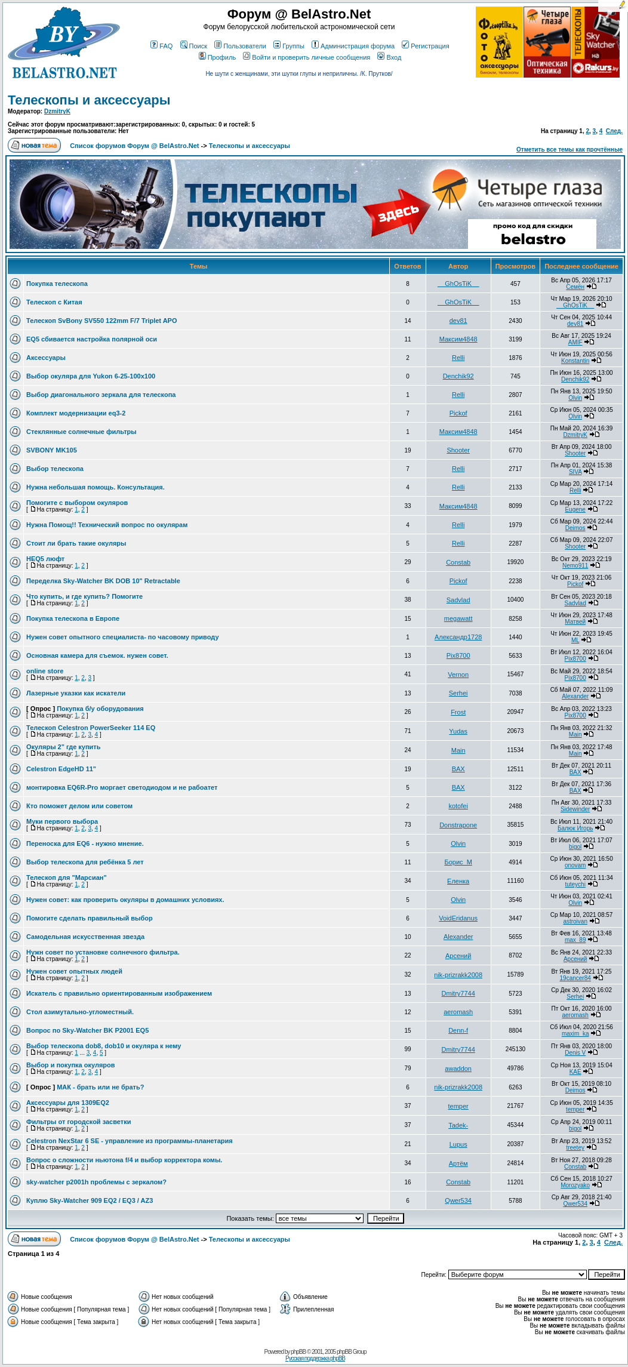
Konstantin (575, 361)
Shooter (458, 450)
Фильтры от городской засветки (78, 1121)
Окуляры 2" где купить (63, 746)
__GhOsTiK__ (458, 283)
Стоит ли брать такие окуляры (76, 543)
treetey (575, 1147)
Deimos (575, 528)
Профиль (217, 57)
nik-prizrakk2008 (458, 974)
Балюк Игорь (575, 828)
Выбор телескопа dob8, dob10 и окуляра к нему (103, 1045)
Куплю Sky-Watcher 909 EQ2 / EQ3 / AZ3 (89, 1200)
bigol (575, 846)
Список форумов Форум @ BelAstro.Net (134, 145)
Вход (389, 57)
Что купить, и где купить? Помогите (84, 596)
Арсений (458, 955)
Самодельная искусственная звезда (85, 936)
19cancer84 (575, 978)
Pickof (458, 413)
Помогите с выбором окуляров (77, 502)
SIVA (575, 472)
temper (458, 1106)
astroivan (575, 921)
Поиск (193, 46)
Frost (458, 712)
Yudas (458, 731)
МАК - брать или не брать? (100, 1087)
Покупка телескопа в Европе (72, 618)
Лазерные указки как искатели (75, 693)
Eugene (575, 509)
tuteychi (575, 884)
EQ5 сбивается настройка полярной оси (91, 339)
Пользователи (240, 46)
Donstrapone (458, 825)
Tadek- (458, 1125)
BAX (458, 768)
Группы (288, 46)
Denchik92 (458, 376)
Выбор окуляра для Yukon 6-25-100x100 (90, 376)
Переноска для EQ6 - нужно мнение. (85, 843)
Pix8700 (458, 655)
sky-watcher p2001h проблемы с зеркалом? (96, 1182)
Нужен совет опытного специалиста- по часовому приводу (122, 637)
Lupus (458, 1144)
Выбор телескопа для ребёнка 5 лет (85, 862)
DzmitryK (57, 111)
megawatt (458, 618)
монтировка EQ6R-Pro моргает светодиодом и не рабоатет (121, 787)
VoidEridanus (458, 918)
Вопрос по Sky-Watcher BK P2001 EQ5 (87, 1030)
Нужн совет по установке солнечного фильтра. (103, 952)
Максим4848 (458, 339)
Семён (575, 287)
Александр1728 (458, 637)
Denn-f (458, 1030)
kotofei (457, 805)
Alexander (575, 696)
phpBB (298, 1351)
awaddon (458, 1068)
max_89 (575, 940)
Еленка (458, 881)
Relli (458, 357)
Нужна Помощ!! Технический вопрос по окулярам (106, 524)
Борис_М (458, 862)
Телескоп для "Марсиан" (66, 877)
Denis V (575, 1052)
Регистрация (425, 46)
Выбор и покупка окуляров (70, 1065)
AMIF (575, 342)
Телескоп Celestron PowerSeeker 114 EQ (90, 727)
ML (575, 640)
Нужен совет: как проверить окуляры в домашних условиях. (125, 899)
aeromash (458, 1011)
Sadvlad (458, 600)
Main (575, 734)
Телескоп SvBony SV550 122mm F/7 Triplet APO (101, 320)
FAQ (161, 46)
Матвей (575, 621)
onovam (575, 865)
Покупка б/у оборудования (100, 708)
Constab (458, 562)
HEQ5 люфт (45, 558)
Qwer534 (458, 1200)
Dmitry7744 (458, 993)
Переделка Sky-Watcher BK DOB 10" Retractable (103, 580)
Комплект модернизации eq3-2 (75, 413)
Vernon (458, 674)
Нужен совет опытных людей (74, 971)
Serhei (458, 693)
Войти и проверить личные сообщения (306, 57)
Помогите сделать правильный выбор (89, 918)
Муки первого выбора (62, 821)
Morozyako (575, 1185)
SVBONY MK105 (51, 450)
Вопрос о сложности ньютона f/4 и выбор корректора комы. (124, 1159)
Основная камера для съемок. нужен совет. (97, 655)
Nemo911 (575, 565)
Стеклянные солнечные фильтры (81, 431)
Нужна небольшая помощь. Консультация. (95, 487)
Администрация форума (353, 46)
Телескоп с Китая (54, 302)
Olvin (575, 398)
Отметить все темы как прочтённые (569, 149)
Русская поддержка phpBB (315, 1358)
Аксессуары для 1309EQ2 (67, 1102)
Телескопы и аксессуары (89, 100)
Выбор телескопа (55, 468)
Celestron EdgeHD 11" (61, 768)
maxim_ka (575, 1033)
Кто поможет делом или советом (79, 805)
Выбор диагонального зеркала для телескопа (101, 394)
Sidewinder (575, 809)
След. (614, 131)
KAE (575, 1072)
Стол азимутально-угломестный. (80, 1011)
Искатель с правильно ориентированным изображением (119, 993)
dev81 (458, 320)
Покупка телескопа (57, 283)
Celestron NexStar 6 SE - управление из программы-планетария (129, 1140)
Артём (458, 1163)
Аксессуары (46, 357)
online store (44, 671)
